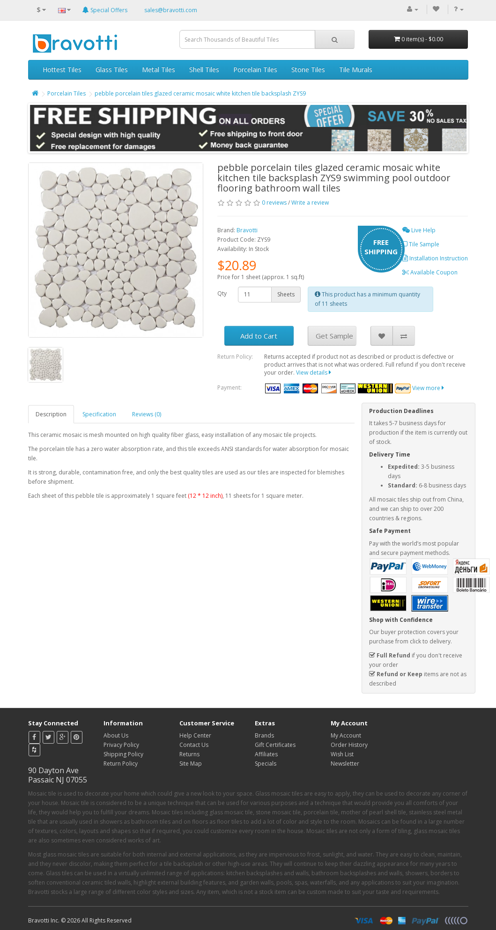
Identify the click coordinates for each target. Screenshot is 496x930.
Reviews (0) (146, 414)
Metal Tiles (158, 69)
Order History (349, 745)
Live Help (419, 230)
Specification (99, 414)
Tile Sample (420, 244)
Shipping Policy (123, 754)
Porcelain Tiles (255, 69)
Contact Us (193, 745)
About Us (116, 735)
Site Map (190, 764)
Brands (264, 735)
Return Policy (121, 764)
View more (428, 388)
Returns (189, 754)
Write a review (310, 203)
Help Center (195, 735)
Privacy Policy (121, 745)
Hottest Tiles (62, 69)
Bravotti (247, 230)
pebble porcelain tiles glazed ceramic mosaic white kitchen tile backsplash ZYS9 (200, 93)
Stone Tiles (308, 69)
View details (313, 372)
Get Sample (334, 335)
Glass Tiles (112, 69)
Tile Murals (355, 69)
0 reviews (274, 203)
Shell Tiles (204, 69)
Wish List (342, 754)
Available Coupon (430, 272)
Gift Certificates (275, 745)
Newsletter (345, 764)
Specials (265, 764)
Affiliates (266, 754)
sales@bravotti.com (170, 10)
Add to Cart (258, 335)
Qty (222, 293)
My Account (346, 735)
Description (51, 414)
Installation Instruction (435, 258)
